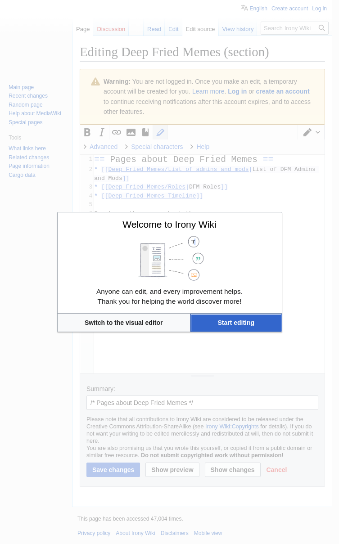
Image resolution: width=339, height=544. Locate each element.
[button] (124, 323)
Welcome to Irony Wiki (169, 224)
